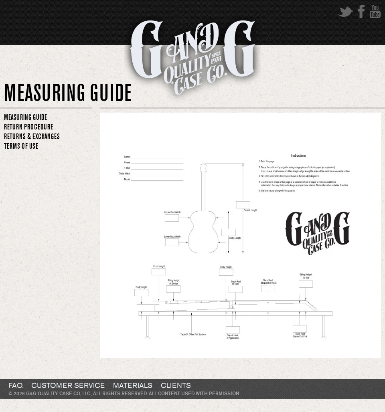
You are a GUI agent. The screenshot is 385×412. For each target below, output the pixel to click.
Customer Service (68, 386)
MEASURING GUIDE (25, 117)
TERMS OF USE (21, 146)
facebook (361, 11)
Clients (176, 386)
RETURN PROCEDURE (28, 127)
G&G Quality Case (192, 61)
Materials (132, 386)
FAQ (15, 386)
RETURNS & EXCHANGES (32, 137)
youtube (375, 11)
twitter (345, 11)
